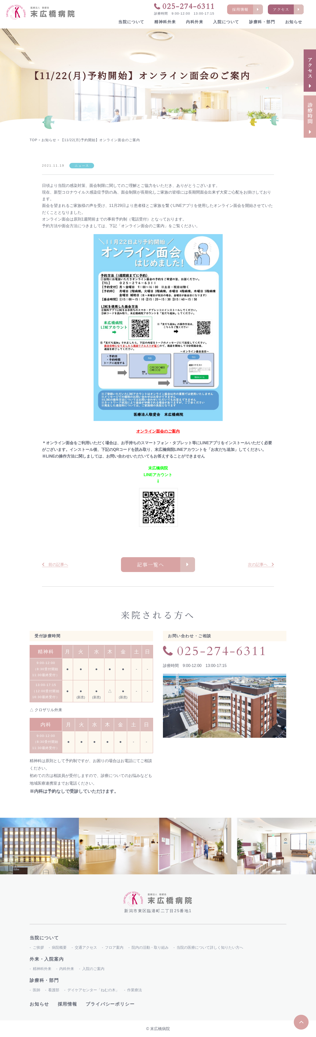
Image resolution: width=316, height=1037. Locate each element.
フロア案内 (114, 947)
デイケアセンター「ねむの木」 (93, 990)
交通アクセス (86, 947)
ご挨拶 (38, 947)
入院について (226, 22)
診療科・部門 (262, 22)
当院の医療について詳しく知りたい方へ (210, 947)
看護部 (53, 990)
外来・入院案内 (47, 959)
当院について (131, 22)
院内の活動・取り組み (150, 947)
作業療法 (134, 990)
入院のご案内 (93, 969)
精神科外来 (165, 22)
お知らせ (293, 22)
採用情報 (67, 1004)
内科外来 (194, 22)
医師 (36, 990)
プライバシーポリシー (110, 1004)
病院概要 (59, 947)
